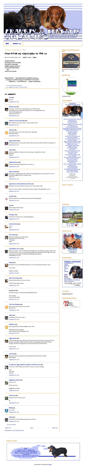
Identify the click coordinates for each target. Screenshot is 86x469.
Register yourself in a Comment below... (18, 87)
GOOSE (11, 150)
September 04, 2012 (14, 101)
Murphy (11, 262)
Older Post (55, 428)
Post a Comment (11, 424)
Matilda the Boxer (13, 162)
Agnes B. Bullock (13, 140)
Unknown (11, 130)
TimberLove (12, 395)
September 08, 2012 (14, 412)
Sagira (10, 315)
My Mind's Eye (12, 106)
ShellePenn (11, 324)
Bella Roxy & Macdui (14, 278)
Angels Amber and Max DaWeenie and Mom (20, 184)
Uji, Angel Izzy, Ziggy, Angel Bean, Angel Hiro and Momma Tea (24, 364)
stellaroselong (12, 171)
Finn (10, 97)
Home (31, 428)
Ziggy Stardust (12, 338)
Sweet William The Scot (15, 248)
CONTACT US (17, 43)
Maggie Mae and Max (14, 380)
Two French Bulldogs (14, 304)
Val (10, 205)
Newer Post (8, 428)
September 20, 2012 (14, 421)
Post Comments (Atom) (18, 430)
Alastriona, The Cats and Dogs (17, 120)
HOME (7, 43)
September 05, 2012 (14, 348)
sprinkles (11, 196)
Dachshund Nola (13, 224)
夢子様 (10, 408)
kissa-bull (11, 354)
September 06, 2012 (14, 403)
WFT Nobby (12, 234)
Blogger (50, 464)
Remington (12, 214)
